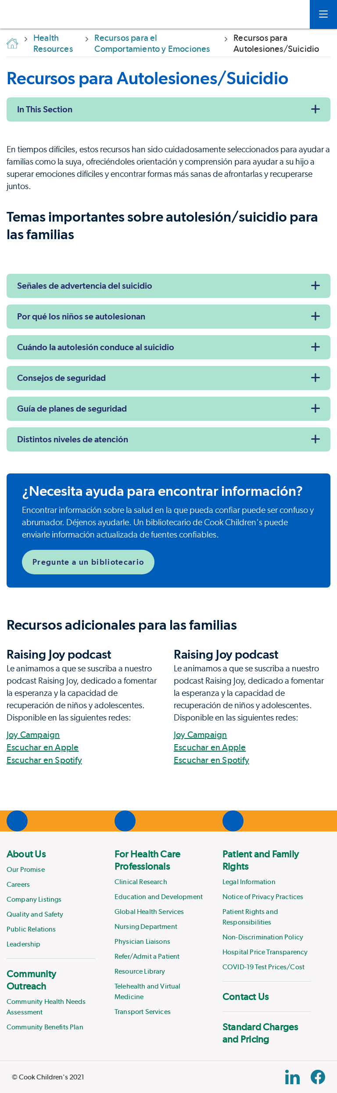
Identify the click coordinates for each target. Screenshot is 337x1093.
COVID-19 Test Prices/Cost (263, 967)
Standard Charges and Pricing (260, 1033)
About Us (26, 854)
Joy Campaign (33, 734)
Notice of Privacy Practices (262, 896)
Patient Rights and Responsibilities (250, 916)
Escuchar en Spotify (44, 760)
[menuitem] (51, 899)
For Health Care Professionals (147, 860)
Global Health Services (149, 911)
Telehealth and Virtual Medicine (148, 991)
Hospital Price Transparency (265, 952)
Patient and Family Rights (260, 860)
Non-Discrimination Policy (262, 937)
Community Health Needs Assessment (46, 1006)
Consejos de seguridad (61, 378)
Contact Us (245, 996)
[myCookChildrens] (290, 14)
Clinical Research (141, 882)
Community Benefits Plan (45, 1027)
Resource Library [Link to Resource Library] (140, 971)
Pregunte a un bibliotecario (88, 561)
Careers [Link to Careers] (18, 884)
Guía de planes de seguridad (72, 408)
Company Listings (34, 899)
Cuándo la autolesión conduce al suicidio (95, 347)
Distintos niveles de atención (72, 439)
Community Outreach (31, 980)
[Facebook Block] (318, 1077)
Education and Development (159, 896)
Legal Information (249, 882)
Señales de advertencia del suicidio (84, 285)
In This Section (44, 109)
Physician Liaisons (142, 941)
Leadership (24, 944)
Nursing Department (146, 926)
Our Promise (26, 869)
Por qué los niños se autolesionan (81, 316)
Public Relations (31, 929)
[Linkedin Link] (292, 1077)
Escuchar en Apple (43, 747)
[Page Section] (168, 625)
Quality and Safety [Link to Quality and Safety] (35, 914)
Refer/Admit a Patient (147, 956)
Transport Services (143, 1011)
